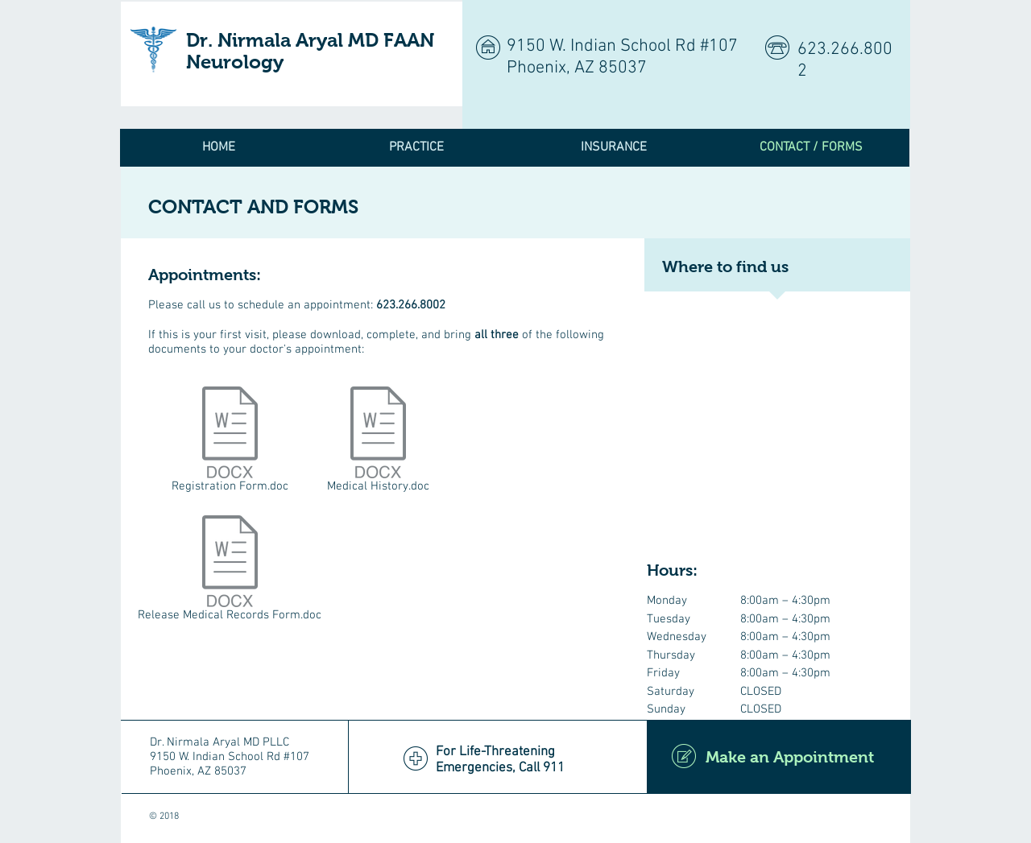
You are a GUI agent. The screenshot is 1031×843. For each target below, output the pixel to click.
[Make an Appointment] (779, 757)
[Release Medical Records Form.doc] (229, 571)
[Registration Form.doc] (230, 442)
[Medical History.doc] (378, 442)
